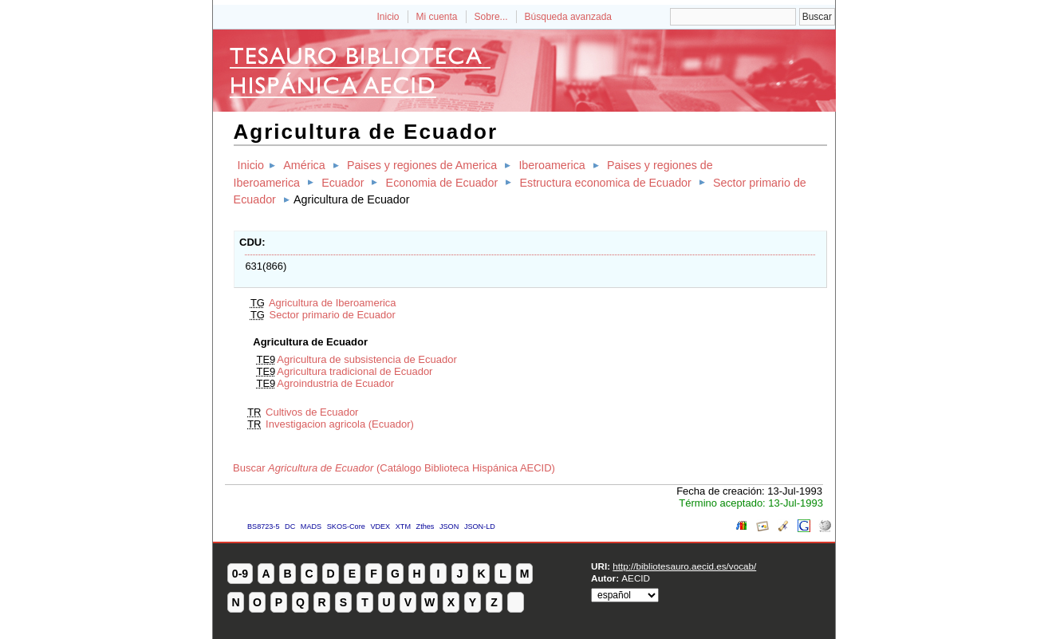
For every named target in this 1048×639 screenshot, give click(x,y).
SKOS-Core (346, 527)
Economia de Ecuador (442, 182)
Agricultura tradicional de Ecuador (354, 371)
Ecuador (342, 182)
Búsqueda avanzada (568, 16)
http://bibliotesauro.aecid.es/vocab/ (684, 566)
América (304, 165)
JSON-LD (479, 527)
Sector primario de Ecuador (333, 315)
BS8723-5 (263, 527)
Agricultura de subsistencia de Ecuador (366, 359)
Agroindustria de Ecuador (335, 383)
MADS (311, 527)
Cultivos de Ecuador (312, 412)
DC (290, 527)
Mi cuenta (437, 16)
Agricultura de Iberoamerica (332, 303)
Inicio (387, 16)
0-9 (240, 573)
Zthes (425, 527)
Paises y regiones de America (422, 165)
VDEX (380, 527)
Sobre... (491, 16)
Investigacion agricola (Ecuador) (340, 424)
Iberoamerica (551, 165)
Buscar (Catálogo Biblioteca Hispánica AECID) (394, 468)
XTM (403, 527)
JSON (449, 527)
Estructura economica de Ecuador (605, 182)
